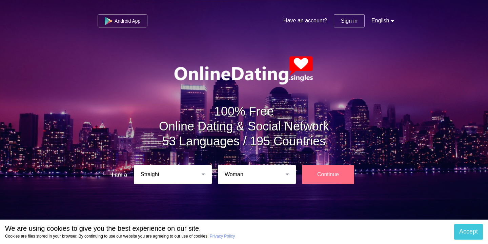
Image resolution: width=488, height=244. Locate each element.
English (380, 20)
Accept (468, 231)
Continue (328, 174)
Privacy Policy (222, 236)
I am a (119, 175)
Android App (122, 21)
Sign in (349, 21)
